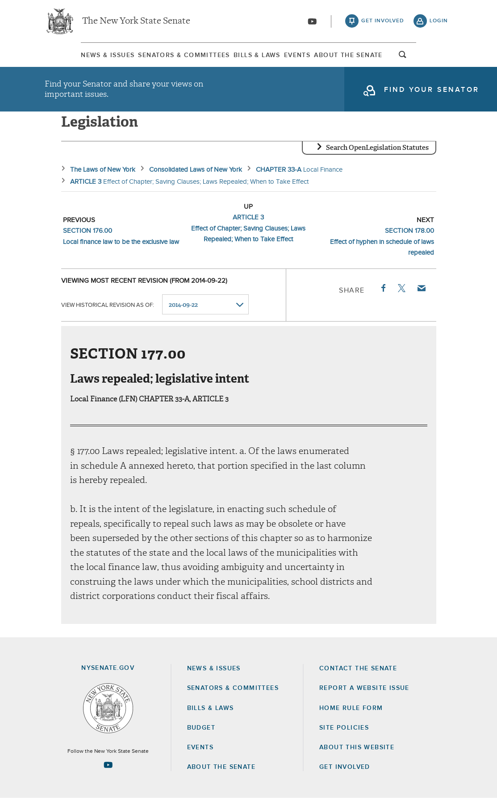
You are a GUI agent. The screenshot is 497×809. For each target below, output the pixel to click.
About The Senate (377, 57)
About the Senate (221, 778)
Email (420, 299)
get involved (382, 22)
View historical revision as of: (107, 315)
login (439, 22)
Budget (201, 738)
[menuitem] (71, 57)
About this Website (356, 758)
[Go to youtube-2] (312, 23)
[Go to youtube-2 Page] (108, 775)
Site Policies (344, 738)
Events (310, 57)
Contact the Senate (358, 679)
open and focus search (439, 59)
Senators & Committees (164, 57)
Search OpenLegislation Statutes (377, 158)
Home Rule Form (351, 719)
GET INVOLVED (344, 778)
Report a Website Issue (364, 699)
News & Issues (71, 57)
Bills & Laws (253, 57)
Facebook (382, 299)
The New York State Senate (136, 22)
